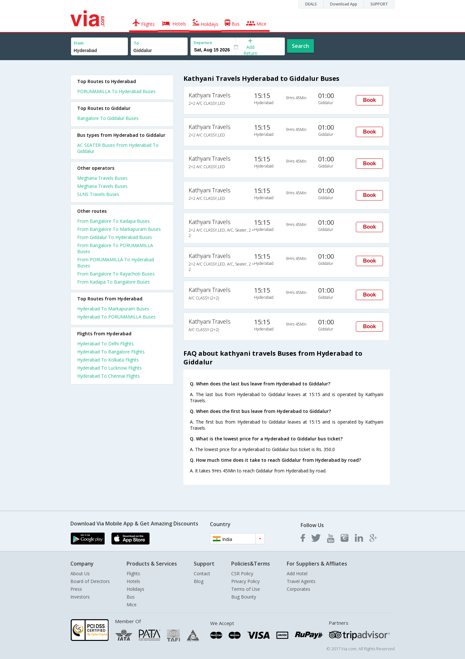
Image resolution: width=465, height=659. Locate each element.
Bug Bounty (243, 597)
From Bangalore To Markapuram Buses (119, 229)
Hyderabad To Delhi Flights (105, 343)
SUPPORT (379, 4)
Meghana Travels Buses (102, 178)
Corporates (298, 589)
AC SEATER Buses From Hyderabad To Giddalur (118, 148)
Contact (202, 573)
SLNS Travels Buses (98, 194)
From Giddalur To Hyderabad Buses (114, 237)
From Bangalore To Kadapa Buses (113, 221)
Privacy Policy (245, 581)
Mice (132, 604)
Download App (343, 4)
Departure (203, 42)
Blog (198, 581)
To (136, 43)
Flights (133, 573)
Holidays (135, 589)
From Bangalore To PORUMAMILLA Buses (115, 248)
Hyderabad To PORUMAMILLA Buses (116, 317)
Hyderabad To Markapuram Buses (113, 309)
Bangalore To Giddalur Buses (108, 118)
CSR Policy (242, 573)
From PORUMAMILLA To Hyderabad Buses (115, 262)
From (79, 43)
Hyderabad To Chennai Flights (108, 376)
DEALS (311, 4)
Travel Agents (301, 581)
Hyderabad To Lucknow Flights (109, 368)
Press (76, 589)
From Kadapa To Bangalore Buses (113, 282)
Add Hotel (297, 573)
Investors (80, 597)
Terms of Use (245, 589)
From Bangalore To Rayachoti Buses (116, 274)
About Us (80, 573)
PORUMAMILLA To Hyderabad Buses (116, 91)
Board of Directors (90, 581)
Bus (131, 597)
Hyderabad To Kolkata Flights (108, 360)
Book (369, 100)
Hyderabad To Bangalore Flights (111, 352)
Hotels (133, 581)
